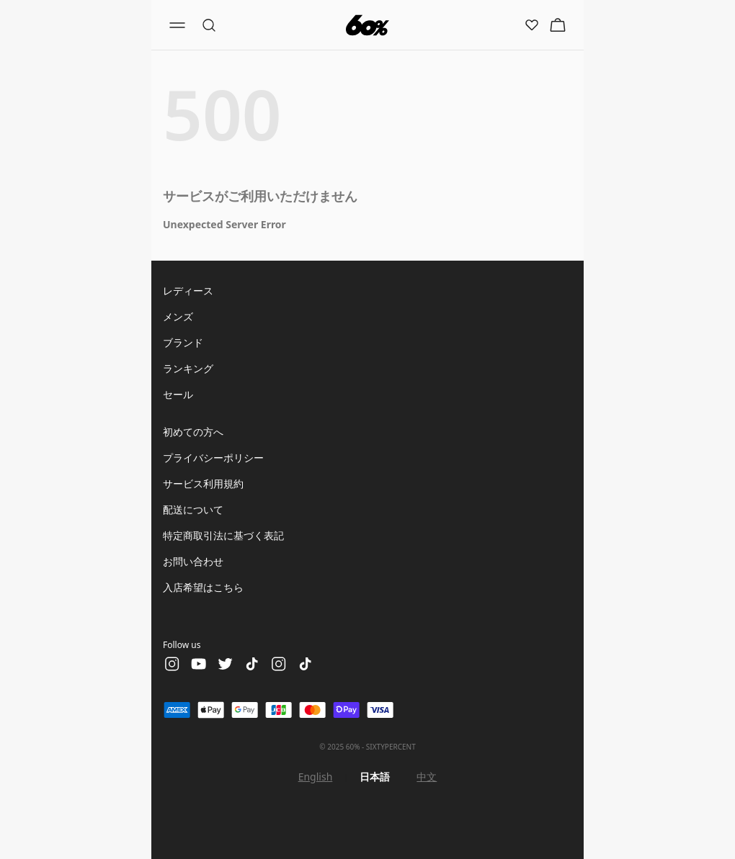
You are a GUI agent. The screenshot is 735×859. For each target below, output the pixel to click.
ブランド (183, 342)
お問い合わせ (193, 561)
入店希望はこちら (203, 587)
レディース (188, 290)
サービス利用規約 (203, 483)
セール (178, 394)
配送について (193, 509)
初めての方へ (193, 432)
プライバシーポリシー (213, 457)
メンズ (178, 316)
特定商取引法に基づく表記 (223, 535)
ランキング (188, 368)
